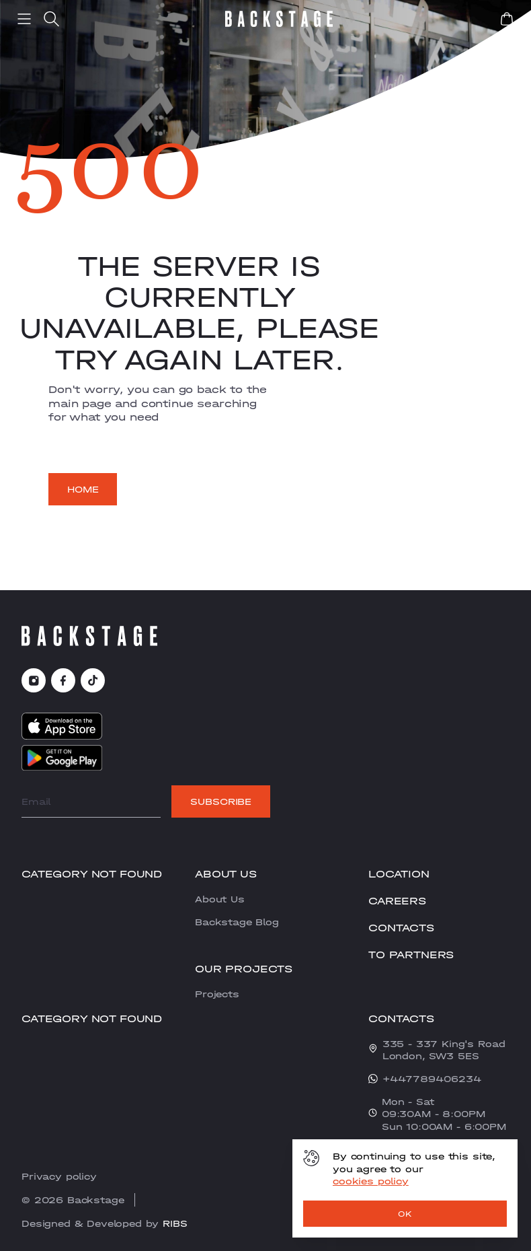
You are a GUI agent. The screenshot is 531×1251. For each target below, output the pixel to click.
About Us (220, 899)
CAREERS (397, 900)
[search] (51, 18)
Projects (217, 994)
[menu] (24, 18)
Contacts (401, 927)
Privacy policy (59, 1176)
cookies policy (371, 1181)
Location (399, 873)
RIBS (175, 1223)
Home (82, 489)
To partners (411, 954)
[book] (506, 18)
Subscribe (220, 801)
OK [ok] (405, 1214)
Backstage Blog (237, 922)
